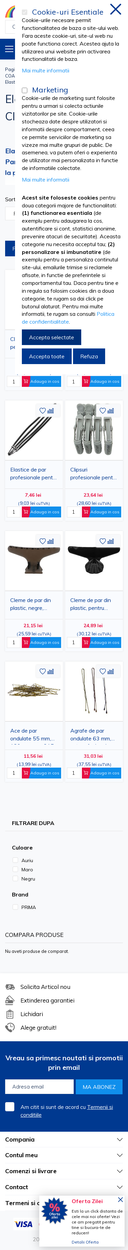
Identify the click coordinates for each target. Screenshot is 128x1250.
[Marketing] (24, 90)
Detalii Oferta (85, 1242)
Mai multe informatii (45, 70)
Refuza (89, 356)
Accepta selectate (51, 337)
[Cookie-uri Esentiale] (24, 12)
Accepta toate (47, 356)
